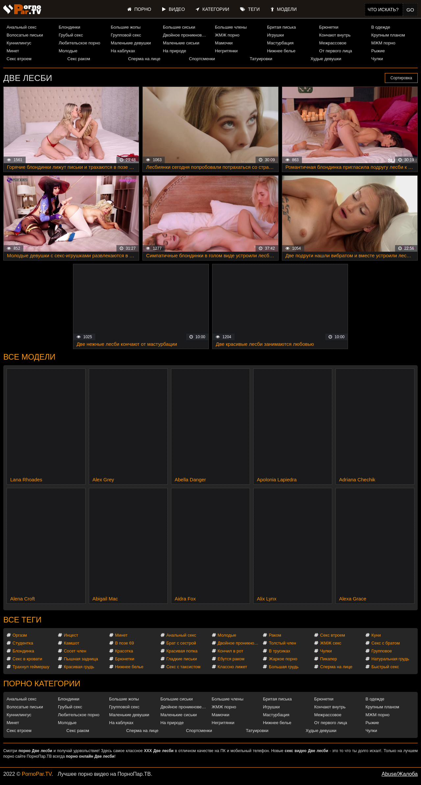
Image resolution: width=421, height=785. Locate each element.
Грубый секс (71, 35)
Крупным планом (388, 35)
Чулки (377, 58)
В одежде (380, 27)
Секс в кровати (27, 658)
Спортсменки (202, 58)
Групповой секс (126, 35)
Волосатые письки (25, 35)
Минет (13, 50)
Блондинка (23, 650)
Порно (139, 9)
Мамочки (224, 42)
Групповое (381, 650)
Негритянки (226, 50)
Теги (250, 9)
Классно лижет (232, 666)
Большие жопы (126, 27)
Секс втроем (19, 58)
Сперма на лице (144, 58)
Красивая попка (182, 650)
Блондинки (69, 27)
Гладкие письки (181, 658)
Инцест (71, 635)
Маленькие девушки (131, 42)
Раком (275, 635)
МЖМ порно (383, 42)
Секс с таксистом (183, 666)
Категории (212, 9)
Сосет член (75, 650)
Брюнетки (328, 27)
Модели (284, 9)
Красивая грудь (79, 666)
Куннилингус (19, 42)
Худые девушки (325, 58)
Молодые (68, 50)
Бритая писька (281, 27)
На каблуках (123, 50)
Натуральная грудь (390, 658)
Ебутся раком (231, 658)
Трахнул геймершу (30, 666)
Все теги (22, 619)
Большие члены (231, 27)
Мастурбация (280, 42)
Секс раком (78, 58)
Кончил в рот (230, 650)
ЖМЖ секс (330, 643)
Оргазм (19, 635)
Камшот (71, 643)
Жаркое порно (283, 658)
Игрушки (275, 35)
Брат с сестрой (181, 643)
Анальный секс (22, 27)
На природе (174, 50)
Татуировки (261, 58)
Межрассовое (332, 42)
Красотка (124, 650)
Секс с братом (385, 643)
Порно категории (41, 683)
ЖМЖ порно (227, 35)
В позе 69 (124, 643)
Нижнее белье (281, 50)
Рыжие (378, 50)
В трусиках (279, 650)
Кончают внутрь (335, 35)
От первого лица (335, 50)
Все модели (29, 356)
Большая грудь (283, 666)
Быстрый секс (385, 666)
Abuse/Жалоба (400, 774)
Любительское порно (79, 42)
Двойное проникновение (186, 35)
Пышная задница (81, 658)
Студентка (22, 643)
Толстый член (282, 643)
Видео (173, 9)
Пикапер (328, 658)
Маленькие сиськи (181, 42)
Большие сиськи (179, 27)
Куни (376, 635)
